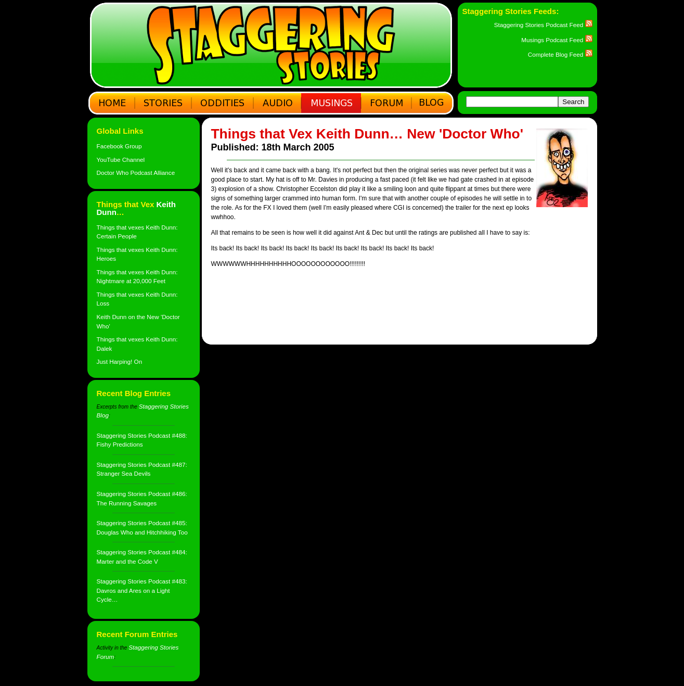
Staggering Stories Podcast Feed (543, 24)
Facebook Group (119, 146)
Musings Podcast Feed (556, 39)
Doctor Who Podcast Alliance (136, 172)
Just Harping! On (120, 361)
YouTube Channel (121, 159)
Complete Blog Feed (560, 54)
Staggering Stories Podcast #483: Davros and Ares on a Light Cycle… (142, 590)
